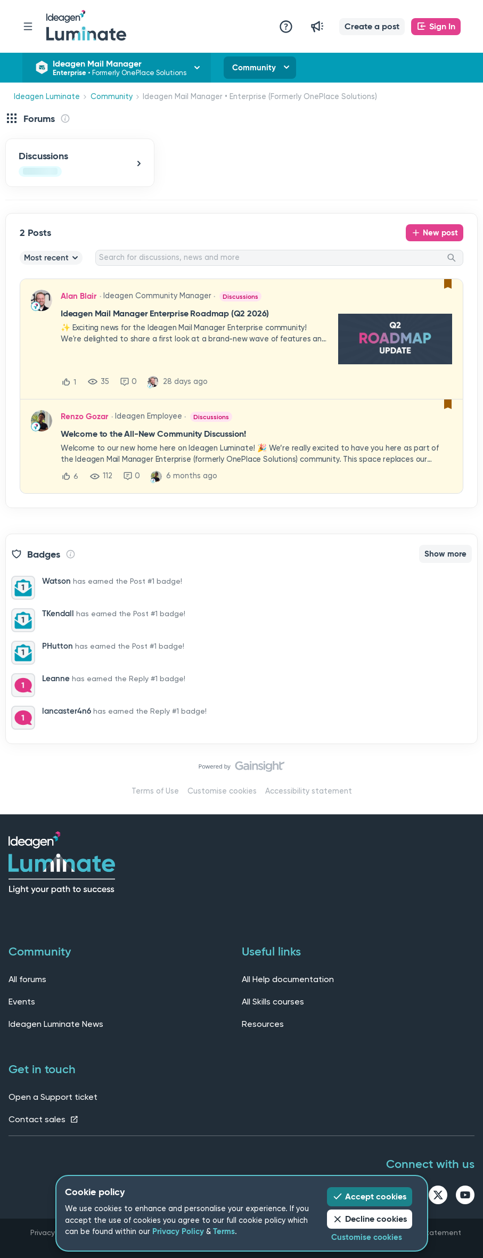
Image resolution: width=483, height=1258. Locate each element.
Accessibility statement (308, 791)
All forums (27, 979)
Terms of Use (155, 791)
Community (254, 67)
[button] (372, 26)
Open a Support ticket (53, 1097)
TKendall (58, 613)
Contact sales (44, 1119)
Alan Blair (78, 296)
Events (22, 1001)
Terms (224, 1231)
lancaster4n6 (66, 711)
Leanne (56, 678)
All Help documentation (288, 979)
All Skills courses (273, 1001)
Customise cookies (222, 791)
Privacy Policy (178, 1231)
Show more (445, 554)
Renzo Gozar (84, 416)
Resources (263, 1024)
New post (440, 233)
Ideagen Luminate (47, 96)
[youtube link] (465, 1197)
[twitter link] (438, 1197)
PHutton (57, 646)
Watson (56, 581)
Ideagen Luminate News (56, 1024)
